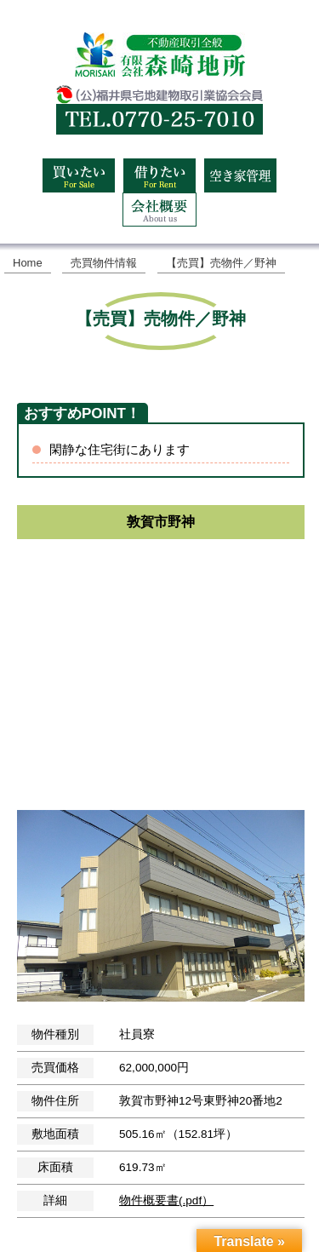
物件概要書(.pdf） (166, 1200)
